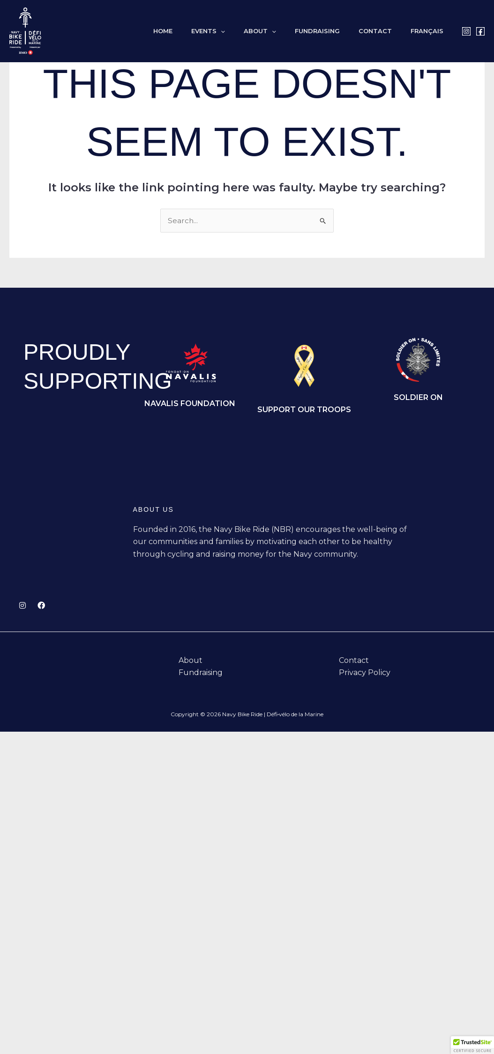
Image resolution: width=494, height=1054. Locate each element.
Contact (385, 31)
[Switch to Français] (430, 31)
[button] (250, 31)
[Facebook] (480, 31)
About (283, 31)
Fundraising (333, 31)
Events (237, 31)
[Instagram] (466, 31)
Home (199, 31)
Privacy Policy (364, 673)
